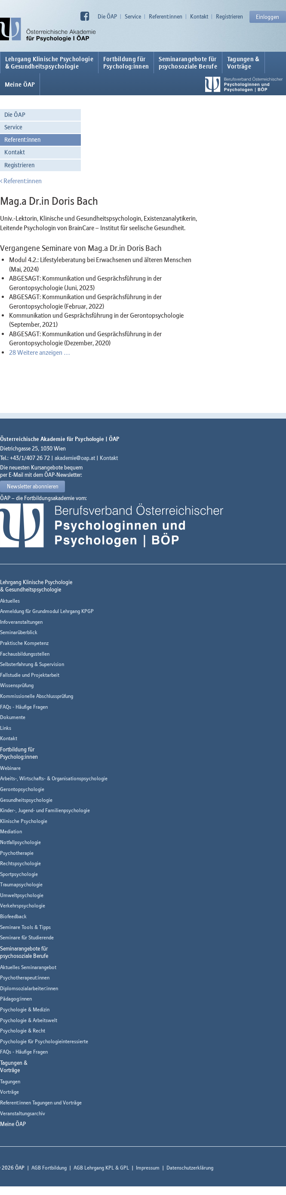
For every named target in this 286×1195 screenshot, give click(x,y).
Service (133, 16)
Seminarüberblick (18, 632)
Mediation (11, 831)
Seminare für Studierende (27, 937)
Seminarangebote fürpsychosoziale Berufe (188, 62)
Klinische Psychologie (23, 821)
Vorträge (9, 1092)
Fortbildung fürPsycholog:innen (126, 62)
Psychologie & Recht (22, 1030)
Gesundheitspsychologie (26, 800)
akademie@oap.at (75, 457)
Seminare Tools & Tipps (25, 927)
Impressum (148, 1167)
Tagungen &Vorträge (243, 62)
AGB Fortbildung (49, 1167)
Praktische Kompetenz (24, 643)
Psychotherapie (17, 853)
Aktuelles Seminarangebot (28, 967)
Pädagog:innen (16, 998)
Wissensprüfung (17, 685)
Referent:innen (165, 16)
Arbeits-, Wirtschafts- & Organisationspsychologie (54, 778)
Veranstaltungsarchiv (22, 1113)
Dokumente (12, 717)
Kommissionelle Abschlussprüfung (36, 696)
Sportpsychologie (19, 874)
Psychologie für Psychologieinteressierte (44, 1041)
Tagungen (10, 1081)
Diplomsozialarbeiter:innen (29, 988)
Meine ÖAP (20, 84)
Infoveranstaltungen (21, 622)
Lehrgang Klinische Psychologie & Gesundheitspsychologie (49, 62)
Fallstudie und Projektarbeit (29, 675)
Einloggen (267, 16)
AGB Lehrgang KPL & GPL (101, 1167)
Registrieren (229, 16)
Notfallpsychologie (20, 842)
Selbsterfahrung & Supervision (32, 664)
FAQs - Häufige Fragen (24, 707)
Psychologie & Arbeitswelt (28, 1020)
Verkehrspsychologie (22, 905)
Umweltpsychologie (21, 895)
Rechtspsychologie (20, 863)
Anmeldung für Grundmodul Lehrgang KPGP (47, 611)
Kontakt (199, 16)
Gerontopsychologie (22, 789)
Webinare (10, 768)
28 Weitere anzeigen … (39, 352)
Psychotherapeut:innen (24, 977)
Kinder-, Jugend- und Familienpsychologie (45, 810)
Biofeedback (13, 916)
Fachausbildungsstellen (24, 654)
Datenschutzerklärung (189, 1167)
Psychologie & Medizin (24, 1009)
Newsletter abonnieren (32, 486)
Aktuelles (10, 601)
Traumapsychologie (21, 884)
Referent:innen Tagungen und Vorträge (41, 1102)
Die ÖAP (107, 16)
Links (5, 728)
